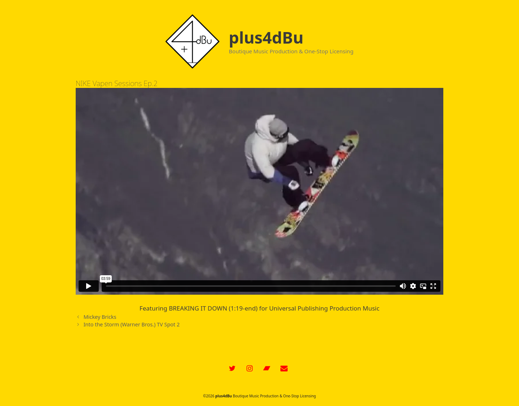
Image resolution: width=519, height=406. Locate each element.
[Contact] (284, 368)
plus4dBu (266, 37)
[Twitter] (232, 368)
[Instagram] (249, 368)
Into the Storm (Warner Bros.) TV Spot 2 (132, 324)
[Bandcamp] (267, 368)
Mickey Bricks (100, 316)
